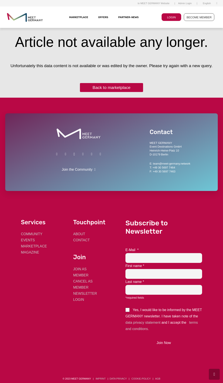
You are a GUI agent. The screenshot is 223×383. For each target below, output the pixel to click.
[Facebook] (83, 154)
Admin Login (185, 3)
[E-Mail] (100, 154)
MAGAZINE (30, 252)
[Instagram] (74, 154)
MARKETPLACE (78, 17)
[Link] (78, 134)
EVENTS (28, 240)
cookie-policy (141, 378)
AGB (157, 378)
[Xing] (65, 154)
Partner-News (128, 17)
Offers (103, 17)
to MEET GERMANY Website (153, 3)
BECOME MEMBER (199, 17)
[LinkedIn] (56, 154)
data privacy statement (142, 322)
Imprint (101, 378)
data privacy (118, 378)
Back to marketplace (111, 87)
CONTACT (81, 240)
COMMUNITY (31, 234)
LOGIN (171, 17)
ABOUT (79, 234)
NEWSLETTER (85, 293)
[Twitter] (91, 154)
